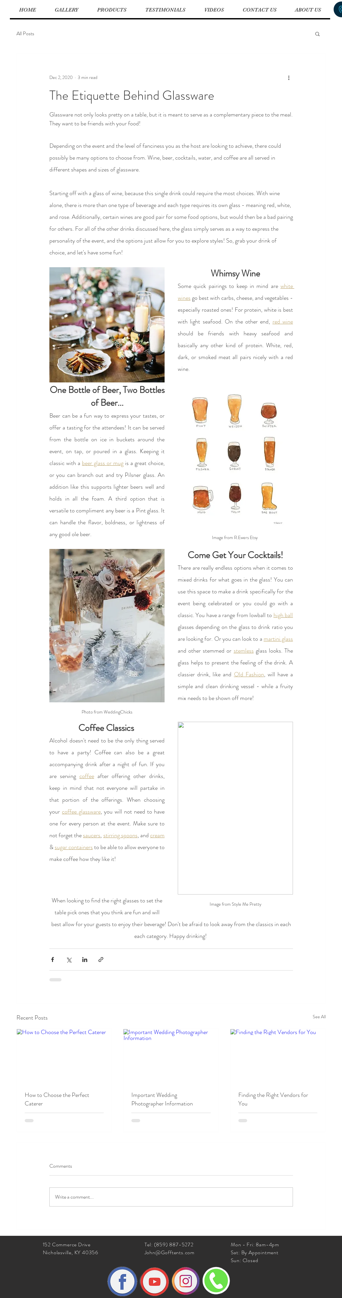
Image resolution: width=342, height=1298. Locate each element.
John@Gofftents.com (170, 1252)
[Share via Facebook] (52, 959)
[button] (317, 33)
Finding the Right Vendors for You (273, 1099)
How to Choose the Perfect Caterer (57, 1099)
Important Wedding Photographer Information (162, 1099)
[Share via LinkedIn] (85, 959)
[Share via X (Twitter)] (69, 959)
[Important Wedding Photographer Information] (171, 1055)
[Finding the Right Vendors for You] (278, 1055)
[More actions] (289, 77)
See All (319, 1016)
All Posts (25, 33)
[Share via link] (101, 959)
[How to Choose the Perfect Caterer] (64, 1055)
